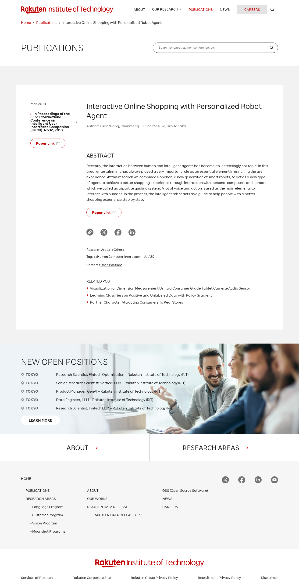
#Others (118, 249)
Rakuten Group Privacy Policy (154, 577)
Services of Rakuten (37, 577)
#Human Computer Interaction (118, 256)
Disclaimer (269, 577)
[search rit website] (272, 9)
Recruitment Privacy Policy (219, 577)
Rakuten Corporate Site (92, 577)
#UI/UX (148, 256)
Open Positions (111, 265)
